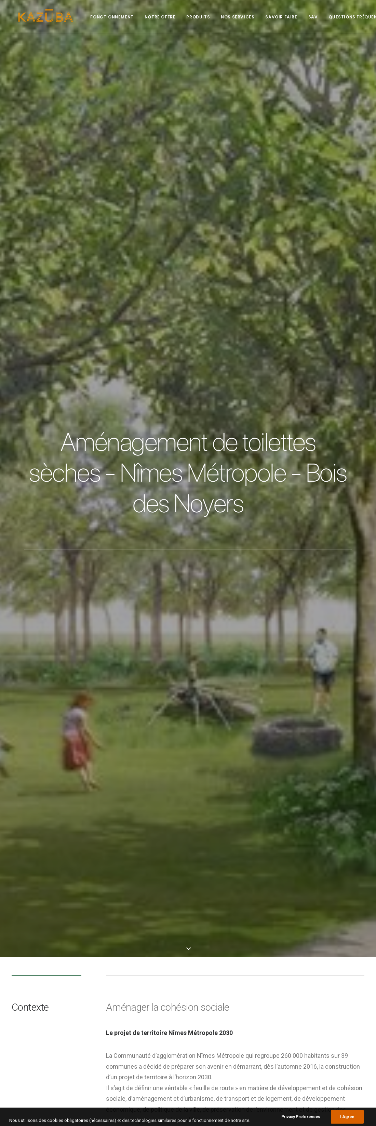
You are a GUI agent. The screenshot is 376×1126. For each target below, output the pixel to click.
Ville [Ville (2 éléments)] (320, 1003)
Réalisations (220, 983)
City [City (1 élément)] (320, 973)
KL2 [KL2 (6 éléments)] (329, 983)
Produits (191, 17)
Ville (115, 882)
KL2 (100, 882)
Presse (214, 974)
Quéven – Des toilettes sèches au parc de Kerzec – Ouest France (140, 982)
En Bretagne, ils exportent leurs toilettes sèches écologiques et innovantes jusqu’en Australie (136, 1053)
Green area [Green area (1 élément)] (308, 983)
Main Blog (188, 924)
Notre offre (153, 17)
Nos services (230, 17)
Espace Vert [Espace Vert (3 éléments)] (344, 973)
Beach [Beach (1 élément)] (303, 973)
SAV (306, 17)
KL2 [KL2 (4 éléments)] (343, 983)
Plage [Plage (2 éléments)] (303, 1003)
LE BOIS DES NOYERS (135, 488)
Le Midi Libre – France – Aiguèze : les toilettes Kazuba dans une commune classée (139, 1016)
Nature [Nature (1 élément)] (332, 993)
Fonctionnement (104, 17)
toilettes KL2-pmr (166, 805)
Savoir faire (274, 17)
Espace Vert (77, 882)
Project (214, 1000)
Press (212, 991)
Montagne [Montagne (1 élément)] (307, 993)
